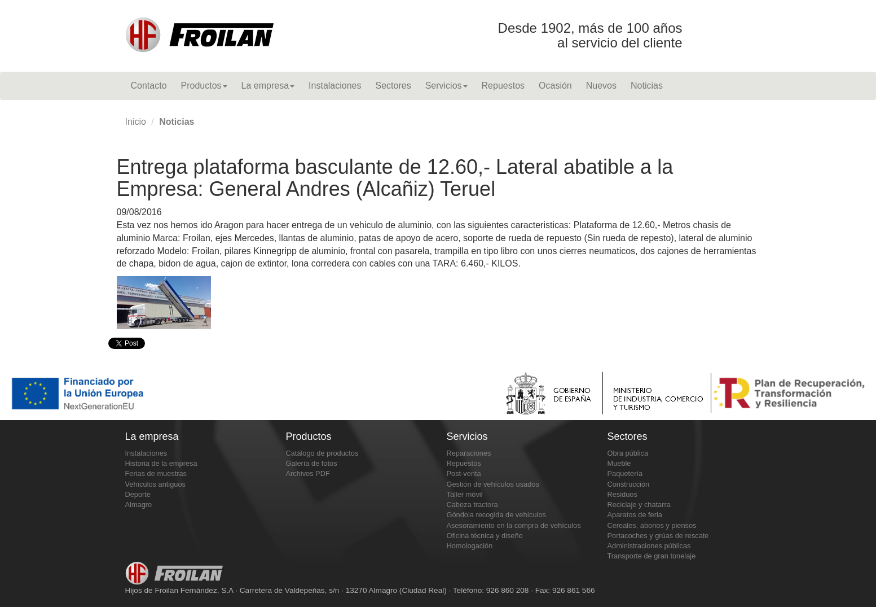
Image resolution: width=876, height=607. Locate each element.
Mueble (619, 463)
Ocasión (555, 85)
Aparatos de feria (635, 514)
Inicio (135, 121)
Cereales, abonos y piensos (652, 525)
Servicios (446, 85)
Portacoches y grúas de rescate (658, 535)
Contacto (149, 85)
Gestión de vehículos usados (493, 484)
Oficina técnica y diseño (485, 535)
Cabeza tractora (472, 504)
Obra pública (628, 453)
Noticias (647, 85)
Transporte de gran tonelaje (652, 556)
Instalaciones (335, 85)
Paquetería (625, 473)
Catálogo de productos (322, 453)
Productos (204, 85)
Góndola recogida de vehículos (496, 514)
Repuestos (503, 85)
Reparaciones (469, 453)
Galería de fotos (311, 463)
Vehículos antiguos (155, 484)
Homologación (470, 546)
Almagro (138, 504)
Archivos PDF (308, 473)
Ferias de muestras (156, 473)
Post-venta (464, 473)
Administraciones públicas (649, 546)
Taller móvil (465, 494)
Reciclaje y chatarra (639, 504)
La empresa (268, 85)
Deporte (138, 494)
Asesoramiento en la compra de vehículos (514, 525)
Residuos (622, 494)
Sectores (393, 85)
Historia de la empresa (161, 463)
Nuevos (601, 85)
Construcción (629, 484)
